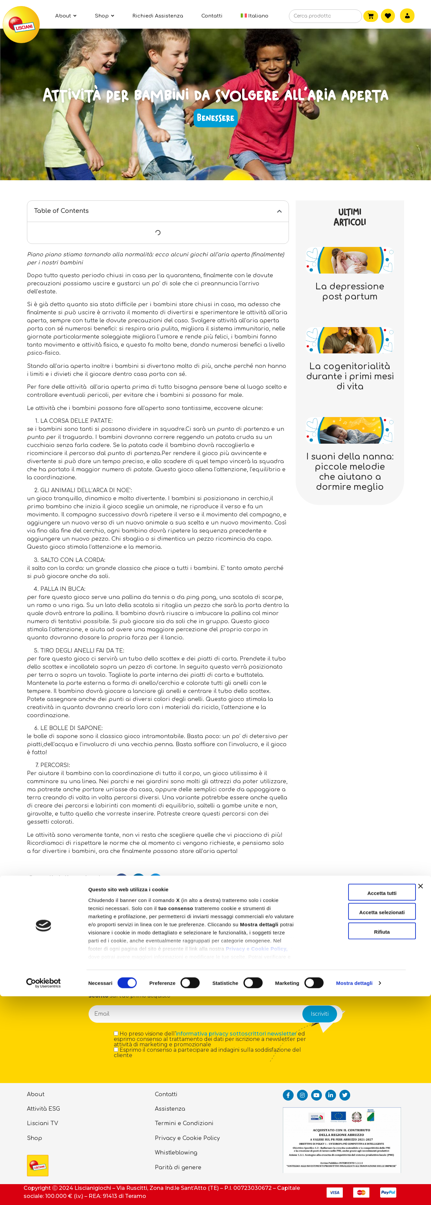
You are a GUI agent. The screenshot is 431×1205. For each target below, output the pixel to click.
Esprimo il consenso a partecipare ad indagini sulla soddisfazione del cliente (207, 1052)
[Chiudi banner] (420, 1100)
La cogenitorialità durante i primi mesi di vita (350, 376)
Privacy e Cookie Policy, (257, 1157)
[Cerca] (347, 16)
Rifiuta (358, 1140)
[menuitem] (254, 16)
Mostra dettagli (354, 1192)
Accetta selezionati (357, 1121)
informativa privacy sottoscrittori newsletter (236, 1033)
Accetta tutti (357, 1102)
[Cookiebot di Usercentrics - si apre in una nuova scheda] (43, 1192)
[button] (279, 211)
